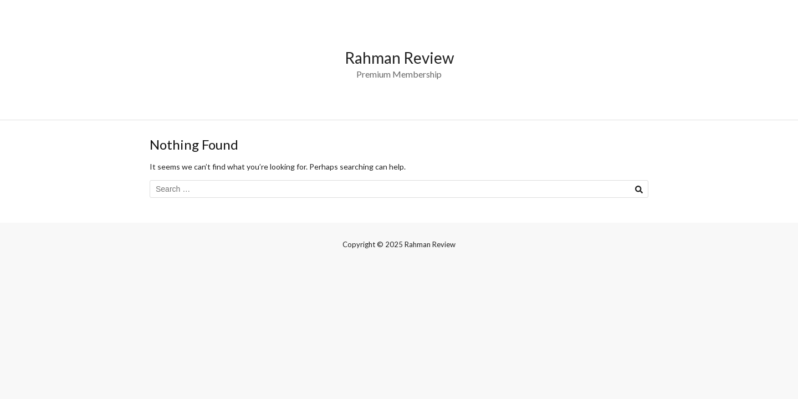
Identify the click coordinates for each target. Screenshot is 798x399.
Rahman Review (399, 57)
